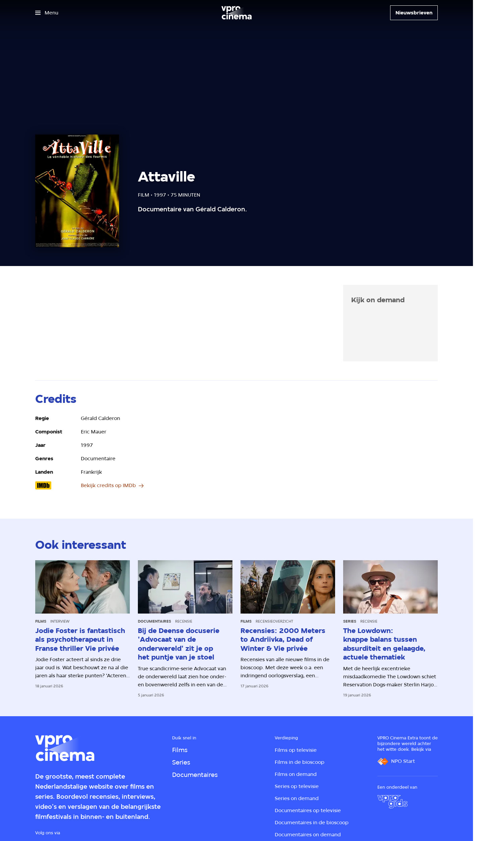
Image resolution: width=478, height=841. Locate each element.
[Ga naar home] (236, 12)
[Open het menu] (46, 12)
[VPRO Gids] (392, 801)
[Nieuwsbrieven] (414, 12)
